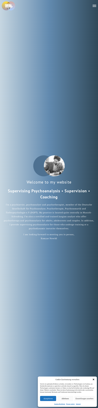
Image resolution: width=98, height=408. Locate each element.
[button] (93, 379)
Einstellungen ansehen (84, 398)
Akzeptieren (48, 398)
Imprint (78, 404)
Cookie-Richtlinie (59, 404)
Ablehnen (65, 398)
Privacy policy (70, 404)
